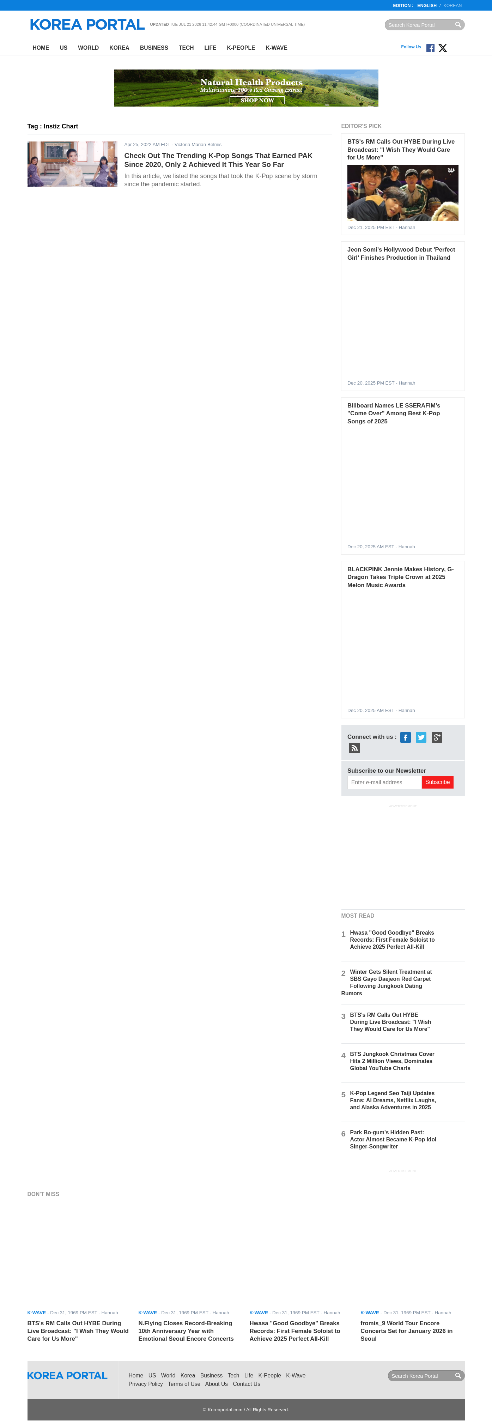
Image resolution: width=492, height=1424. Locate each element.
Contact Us (246, 1384)
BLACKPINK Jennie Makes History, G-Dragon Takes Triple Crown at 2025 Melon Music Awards (400, 577)
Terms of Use (184, 1384)
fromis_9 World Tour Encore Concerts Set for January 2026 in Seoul (406, 1331)
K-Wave (276, 48)
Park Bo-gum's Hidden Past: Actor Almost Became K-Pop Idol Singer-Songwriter (393, 1139)
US (63, 48)
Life (211, 48)
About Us (216, 1384)
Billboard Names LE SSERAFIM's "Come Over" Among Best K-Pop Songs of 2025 (393, 413)
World (88, 48)
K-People (241, 48)
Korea (119, 48)
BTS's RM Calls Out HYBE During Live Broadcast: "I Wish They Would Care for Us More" (401, 149)
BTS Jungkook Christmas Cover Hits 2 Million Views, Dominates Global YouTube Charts (392, 1061)
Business (154, 48)
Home (41, 48)
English (427, 5)
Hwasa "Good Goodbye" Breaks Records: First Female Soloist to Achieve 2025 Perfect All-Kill (392, 940)
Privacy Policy (146, 1384)
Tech (186, 48)
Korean (453, 5)
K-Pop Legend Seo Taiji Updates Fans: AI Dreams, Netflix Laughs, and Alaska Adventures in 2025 (393, 1100)
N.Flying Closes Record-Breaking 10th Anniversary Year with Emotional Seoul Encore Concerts (185, 1331)
